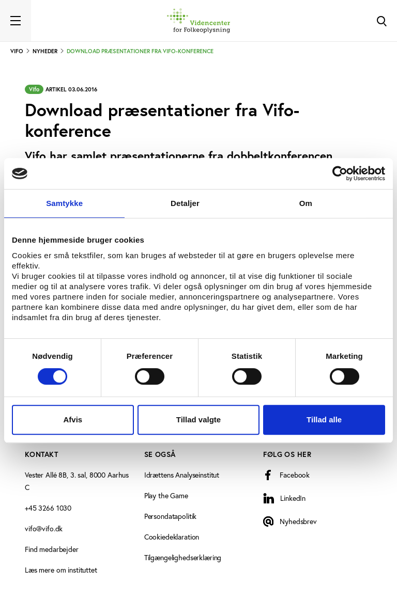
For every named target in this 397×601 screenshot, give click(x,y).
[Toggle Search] (381, 20)
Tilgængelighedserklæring (183, 557)
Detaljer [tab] (185, 203)
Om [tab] (305, 203)
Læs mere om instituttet (61, 570)
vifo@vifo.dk (44, 528)
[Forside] (198, 20)
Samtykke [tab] (64, 203)
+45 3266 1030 (48, 508)
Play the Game (166, 495)
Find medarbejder (52, 549)
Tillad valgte (198, 419)
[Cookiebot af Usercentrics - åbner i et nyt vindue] (340, 173)
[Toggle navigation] (15, 20)
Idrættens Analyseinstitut (182, 475)
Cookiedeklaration (172, 537)
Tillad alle (324, 419)
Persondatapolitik (170, 516)
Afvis (72, 419)
